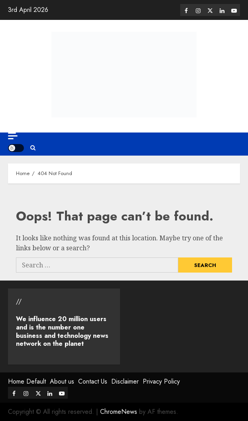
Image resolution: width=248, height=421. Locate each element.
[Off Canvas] (13, 136)
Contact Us (92, 381)
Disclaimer (125, 381)
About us (62, 381)
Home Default (27, 381)
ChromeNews (118, 411)
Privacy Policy (161, 381)
